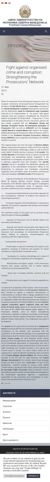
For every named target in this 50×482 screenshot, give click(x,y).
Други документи (10, 440)
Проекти (17, 46)
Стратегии (7, 406)
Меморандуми (9, 401)
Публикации (8, 429)
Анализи (6, 412)
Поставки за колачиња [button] (14, 476)
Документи (9, 393)
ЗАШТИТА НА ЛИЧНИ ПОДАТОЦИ (25, 449)
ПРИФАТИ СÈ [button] (33, 476)
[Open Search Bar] (46, 31)
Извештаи (7, 423)
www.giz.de (43, 109)
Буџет (5, 434)
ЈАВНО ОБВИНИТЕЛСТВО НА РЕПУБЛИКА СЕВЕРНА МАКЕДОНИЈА (25, 21)
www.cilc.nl (6, 114)
